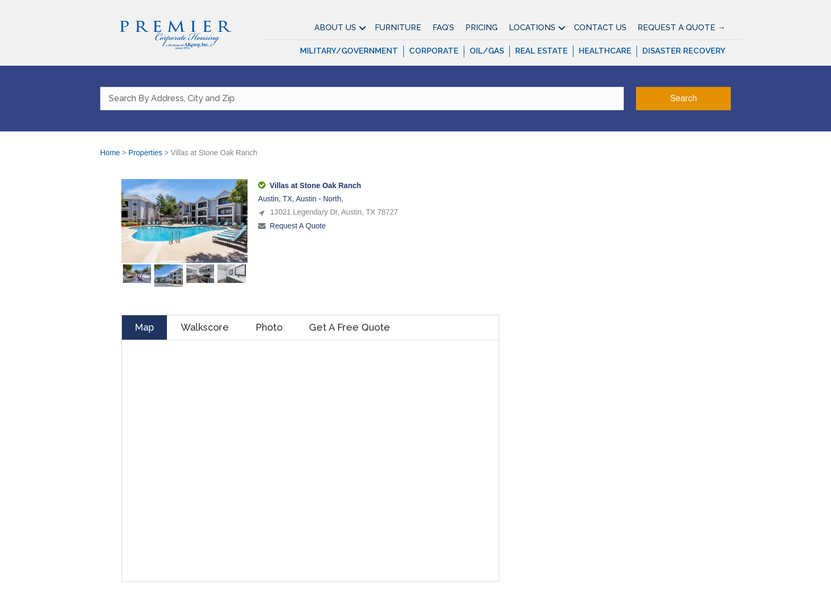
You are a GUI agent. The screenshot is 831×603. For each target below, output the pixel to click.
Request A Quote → (682, 27)
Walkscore (205, 327)
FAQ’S (443, 27)
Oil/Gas (487, 51)
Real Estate (541, 51)
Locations (532, 27)
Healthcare (605, 51)
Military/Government (349, 51)
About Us (335, 27)
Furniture (398, 27)
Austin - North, (319, 198)
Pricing (481, 27)
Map (144, 327)
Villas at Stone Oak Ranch (315, 185)
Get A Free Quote (349, 327)
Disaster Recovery (684, 51)
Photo (268, 327)
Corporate (433, 51)
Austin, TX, (277, 198)
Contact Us (600, 27)
